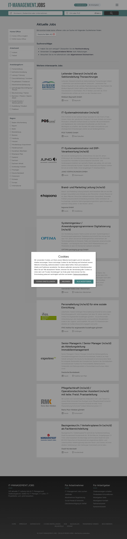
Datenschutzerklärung (80, 274)
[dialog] (63, 269)
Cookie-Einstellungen (45, 281)
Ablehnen (66, 281)
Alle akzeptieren (84, 281)
